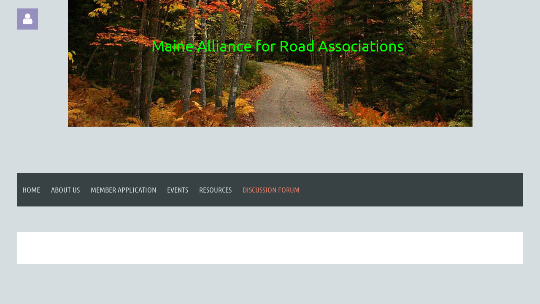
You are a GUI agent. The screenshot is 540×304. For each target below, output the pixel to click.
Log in (27, 19)
